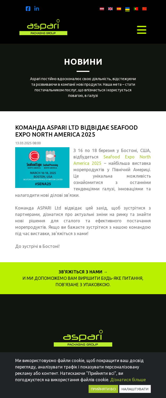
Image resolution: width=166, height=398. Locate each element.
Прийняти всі (103, 389)
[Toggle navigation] (142, 29)
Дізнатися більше (128, 379)
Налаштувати (135, 389)
